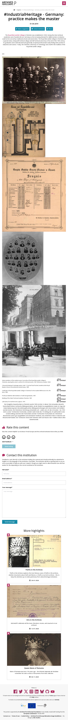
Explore (19, 10)
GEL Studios (36, 717)
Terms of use (15, 716)
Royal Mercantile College (16, 35)
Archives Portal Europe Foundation (30, 712)
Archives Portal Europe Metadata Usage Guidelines (46, 716)
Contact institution (38, 29)
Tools (51, 695)
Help (33, 697)
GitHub (57, 700)
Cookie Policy (25, 716)
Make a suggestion (22, 29)
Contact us (6, 716)
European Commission (30, 713)
